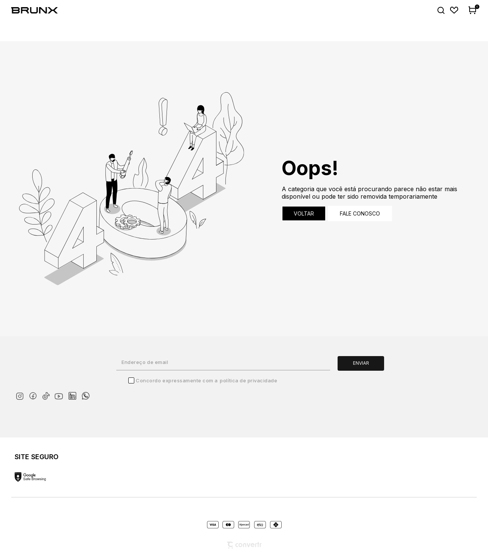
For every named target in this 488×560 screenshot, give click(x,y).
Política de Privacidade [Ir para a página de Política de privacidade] (248, 380)
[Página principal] (39, 10)
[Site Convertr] (244, 545)
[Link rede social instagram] (21, 394)
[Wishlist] (454, 10)
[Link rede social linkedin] (74, 392)
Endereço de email (145, 362)
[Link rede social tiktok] (47, 394)
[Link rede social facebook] (34, 394)
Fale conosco (360, 213)
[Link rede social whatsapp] (85, 392)
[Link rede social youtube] (61, 392)
